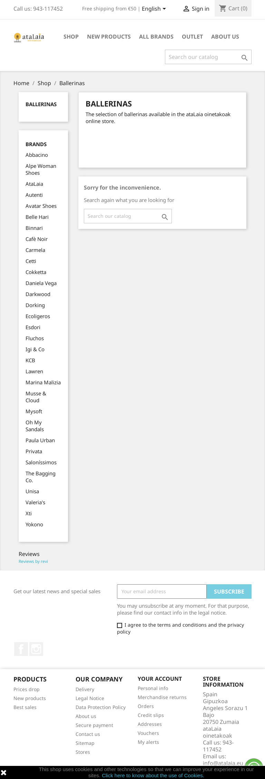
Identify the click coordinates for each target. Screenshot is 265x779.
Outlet (192, 36)
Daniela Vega (41, 283)
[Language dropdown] (155, 9)
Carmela (35, 249)
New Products (109, 36)
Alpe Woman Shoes (41, 169)
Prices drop (26, 689)
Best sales (25, 707)
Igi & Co (35, 349)
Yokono (34, 524)
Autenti (34, 194)
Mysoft (34, 411)
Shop (71, 36)
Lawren (34, 371)
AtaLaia (34, 183)
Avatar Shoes (41, 205)
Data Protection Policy (101, 707)
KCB (30, 360)
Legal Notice (90, 698)
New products (29, 698)
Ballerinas (41, 104)
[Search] (208, 57)
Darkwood (38, 294)
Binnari (34, 227)
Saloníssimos (41, 462)
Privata (34, 451)
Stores (83, 752)
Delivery (85, 689)
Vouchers (148, 733)
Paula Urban (40, 440)
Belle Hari (37, 216)
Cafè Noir (37, 238)
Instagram (36, 649)
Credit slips (151, 715)
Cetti (31, 260)
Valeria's (35, 502)
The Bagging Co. (41, 477)
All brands (156, 36)
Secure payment (94, 725)
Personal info (153, 688)
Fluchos (35, 338)
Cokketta (36, 272)
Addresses (150, 724)
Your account (160, 678)
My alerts (148, 742)
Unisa (32, 491)
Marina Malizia (43, 382)
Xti (29, 513)
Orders (146, 706)
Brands (36, 144)
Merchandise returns (162, 697)
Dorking (35, 305)
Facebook (21, 649)
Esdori (33, 327)
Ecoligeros (38, 316)
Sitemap (85, 743)
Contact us (88, 734)
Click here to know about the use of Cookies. (153, 775)
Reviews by (33, 561)
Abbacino (37, 154)
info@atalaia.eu (223, 763)
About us (225, 36)
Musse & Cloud (36, 397)
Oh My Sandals (35, 426)
